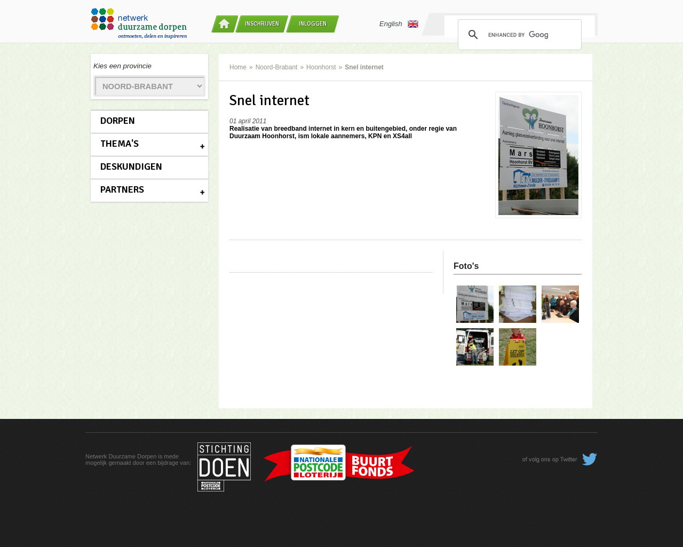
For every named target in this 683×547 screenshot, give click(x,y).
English (398, 24)
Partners (122, 189)
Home (238, 67)
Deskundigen (131, 166)
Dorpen (117, 120)
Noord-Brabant (277, 67)
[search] (518, 34)
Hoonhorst (321, 67)
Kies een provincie (122, 66)
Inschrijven (262, 23)
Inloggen (313, 23)
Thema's (119, 143)
